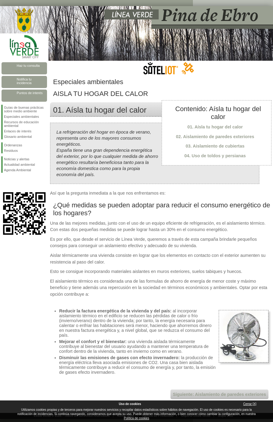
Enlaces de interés (18, 131)
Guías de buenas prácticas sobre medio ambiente (24, 109)
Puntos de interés (30, 93)
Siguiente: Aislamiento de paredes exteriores (219, 394)
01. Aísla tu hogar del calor (215, 126)
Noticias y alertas (16, 159)
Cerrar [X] (249, 404)
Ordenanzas (13, 145)
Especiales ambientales (21, 116)
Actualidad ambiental (19, 164)
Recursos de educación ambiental (21, 124)
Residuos (11, 150)
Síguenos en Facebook (5, 182)
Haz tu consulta (28, 65)
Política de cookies (136, 418)
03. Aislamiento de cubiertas (215, 146)
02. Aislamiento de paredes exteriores (215, 136)
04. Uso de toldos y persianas (215, 155)
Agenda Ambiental (17, 170)
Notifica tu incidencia (24, 81)
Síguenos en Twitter (15, 182)
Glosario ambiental (18, 136)
